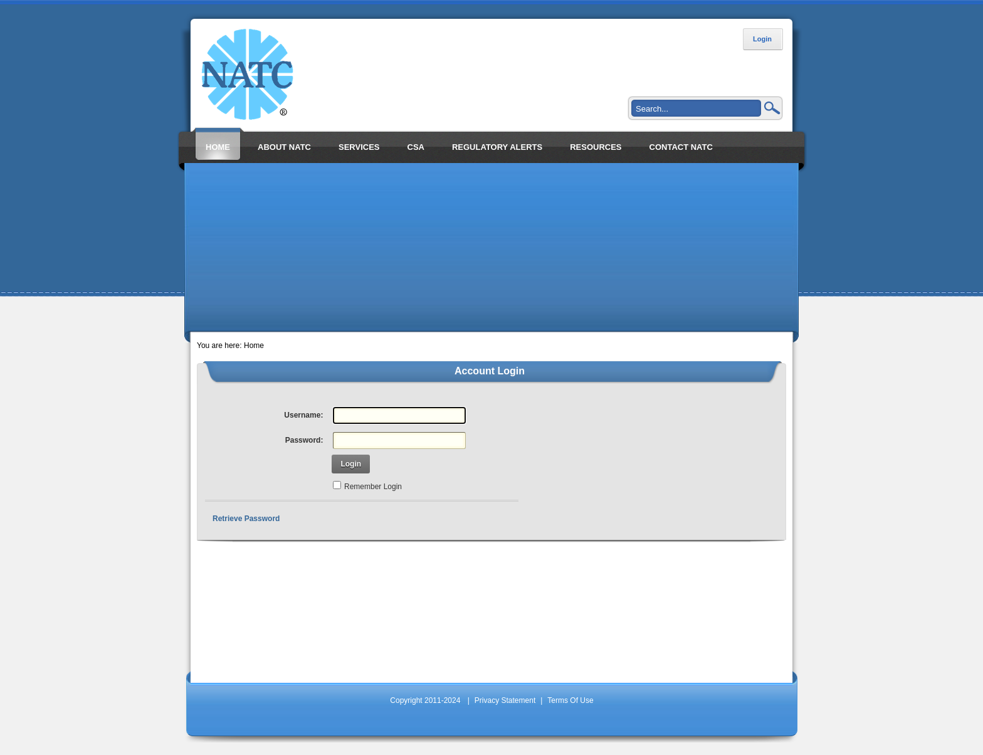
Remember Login (373, 486)
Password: (304, 440)
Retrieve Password (246, 518)
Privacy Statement (505, 700)
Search (772, 107)
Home (254, 345)
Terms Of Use (570, 700)
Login (762, 39)
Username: (303, 415)
